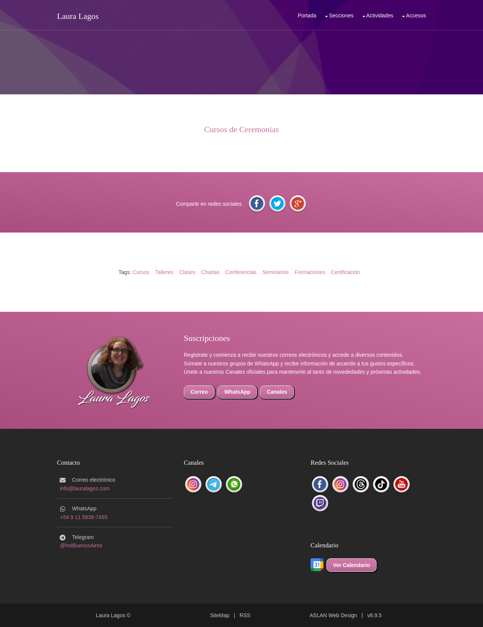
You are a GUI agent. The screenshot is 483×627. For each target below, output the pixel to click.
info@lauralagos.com (85, 488)
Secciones (341, 15)
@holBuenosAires (81, 545)
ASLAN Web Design (333, 615)
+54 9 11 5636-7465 (84, 517)
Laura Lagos (78, 16)
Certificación (345, 272)
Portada (307, 15)
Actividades (380, 15)
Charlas (210, 272)
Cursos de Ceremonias (241, 129)
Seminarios (275, 272)
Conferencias (241, 272)
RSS (245, 615)
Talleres (164, 272)
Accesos (416, 15)
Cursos (140, 272)
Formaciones (310, 272)
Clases (187, 272)
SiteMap (219, 615)
